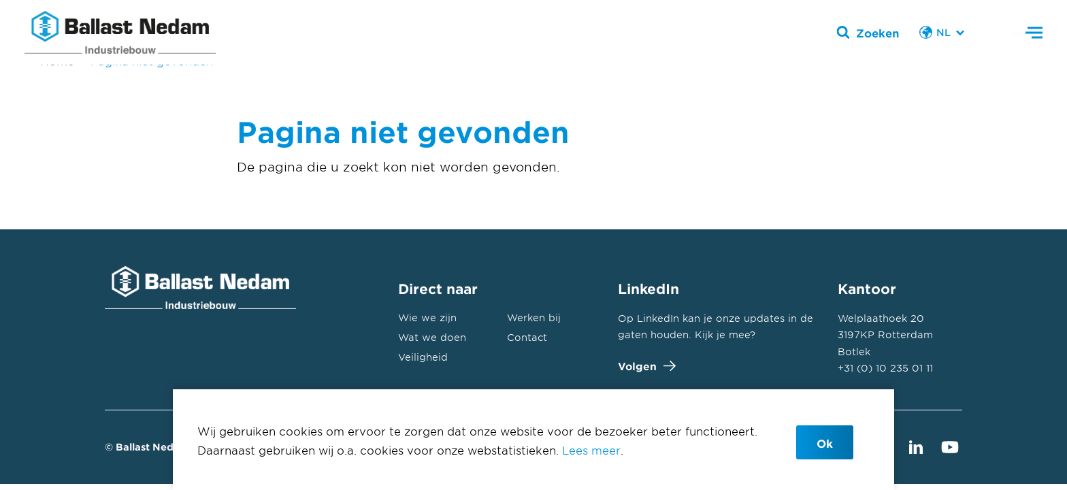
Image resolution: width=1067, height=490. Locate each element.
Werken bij (534, 317)
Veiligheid (423, 357)
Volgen (644, 365)
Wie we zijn (427, 317)
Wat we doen (432, 337)
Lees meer (591, 450)
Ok (825, 443)
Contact (527, 337)
